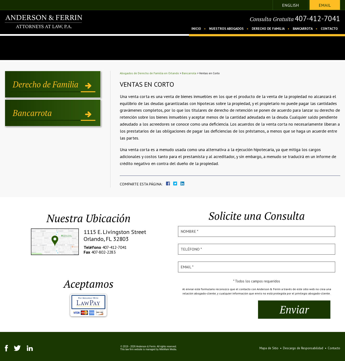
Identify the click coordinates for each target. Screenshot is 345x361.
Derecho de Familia (268, 29)
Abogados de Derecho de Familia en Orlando (149, 73)
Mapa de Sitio (266, 348)
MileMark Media (166, 349)
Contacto (329, 29)
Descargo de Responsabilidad (301, 348)
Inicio (196, 29)
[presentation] (219, 309)
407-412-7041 (314, 19)
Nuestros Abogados (226, 29)
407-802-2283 (104, 252)
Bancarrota (303, 29)
